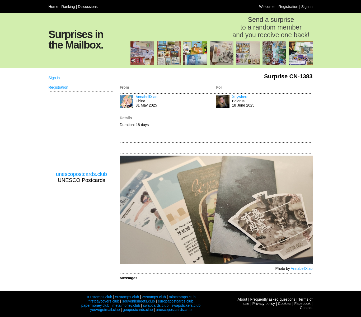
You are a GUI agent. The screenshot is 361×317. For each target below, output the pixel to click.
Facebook (302, 303)
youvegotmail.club (105, 310)
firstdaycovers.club (103, 301)
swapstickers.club (186, 305)
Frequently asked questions (272, 299)
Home (53, 6)
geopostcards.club (138, 310)
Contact (306, 308)
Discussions (88, 6)
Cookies (284, 303)
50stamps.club (127, 297)
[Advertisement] (264, 128)
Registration (288, 6)
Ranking (68, 6)
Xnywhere (240, 97)
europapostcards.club (175, 301)
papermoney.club (95, 305)
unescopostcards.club (81, 174)
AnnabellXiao (147, 97)
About (242, 299)
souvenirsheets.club (138, 301)
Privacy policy (263, 303)
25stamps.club (154, 297)
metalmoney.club (126, 305)
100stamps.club (99, 297)
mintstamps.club (182, 297)
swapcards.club (156, 305)
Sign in (307, 6)
